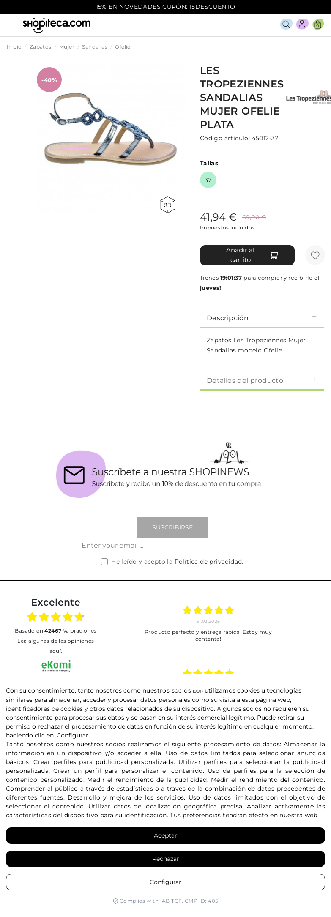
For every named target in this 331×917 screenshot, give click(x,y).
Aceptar (165, 835)
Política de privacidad (208, 561)
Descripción (262, 317)
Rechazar (165, 858)
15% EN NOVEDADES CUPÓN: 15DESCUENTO (165, 7)
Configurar (165, 882)
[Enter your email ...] (162, 545)
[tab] (262, 317)
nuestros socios (166, 690)
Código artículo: (225, 138)
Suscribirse (172, 527)
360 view (167, 204)
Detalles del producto (262, 380)
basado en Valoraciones (55, 631)
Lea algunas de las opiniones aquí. (55, 646)
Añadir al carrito (252, 255)
